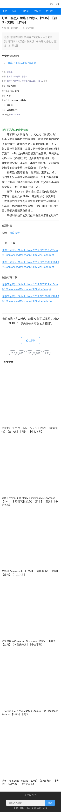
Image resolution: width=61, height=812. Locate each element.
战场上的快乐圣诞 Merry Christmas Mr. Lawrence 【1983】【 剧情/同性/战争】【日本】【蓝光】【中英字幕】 (30, 501)
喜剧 (39, 808)
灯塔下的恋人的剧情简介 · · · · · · (28, 62)
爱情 (38, 353)
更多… (46, 81)
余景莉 (24, 76)
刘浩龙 (39, 81)
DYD (4, 4)
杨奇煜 (32, 81)
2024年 (37, 11)
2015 (12, 353)
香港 (47, 353)
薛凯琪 (24, 81)
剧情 (21, 353)
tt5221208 (15, 115)
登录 (52, 4)
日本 (30, 353)
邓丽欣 (10, 81)
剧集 (14, 11)
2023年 (49, 11)
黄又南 (17, 81)
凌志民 (17, 76)
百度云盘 (14, 232)
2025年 (25, 11)
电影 (4, 11)
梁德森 (10, 72)
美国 (22, 808)
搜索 (50, 802)
